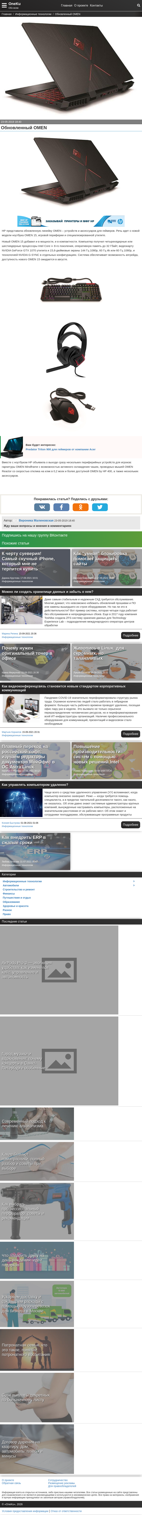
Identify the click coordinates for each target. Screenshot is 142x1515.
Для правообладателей (62, 1486)
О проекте (81, 5)
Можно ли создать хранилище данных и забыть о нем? (47, 592)
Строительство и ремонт (19, 889)
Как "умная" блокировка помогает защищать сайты (100, 559)
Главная (66, 5)
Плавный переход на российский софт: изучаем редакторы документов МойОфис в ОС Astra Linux (28, 757)
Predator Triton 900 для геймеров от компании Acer (61, 449)
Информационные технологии (17, 581)
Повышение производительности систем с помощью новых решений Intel (97, 754)
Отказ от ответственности (66, 1511)
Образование (11, 902)
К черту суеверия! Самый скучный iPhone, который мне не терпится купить (28, 561)
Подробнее (130, 635)
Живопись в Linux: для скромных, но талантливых (99, 653)
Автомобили (11, 885)
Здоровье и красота (15, 906)
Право (7, 914)
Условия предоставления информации (25, 1511)
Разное (7, 910)
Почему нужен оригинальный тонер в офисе (27, 653)
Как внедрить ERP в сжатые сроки (24, 840)
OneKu (15, 4)
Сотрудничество (57, 1480)
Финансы (9, 893)
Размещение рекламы (61, 1483)
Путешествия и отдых (17, 898)
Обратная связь (11, 1483)
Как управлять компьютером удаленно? (35, 785)
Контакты (96, 5)
